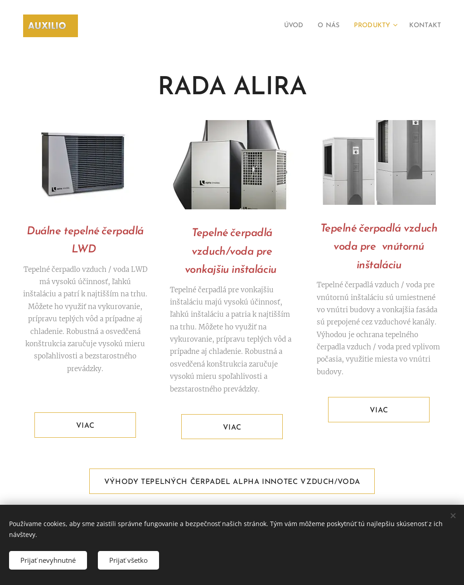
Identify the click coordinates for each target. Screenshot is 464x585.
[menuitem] (283, 26)
